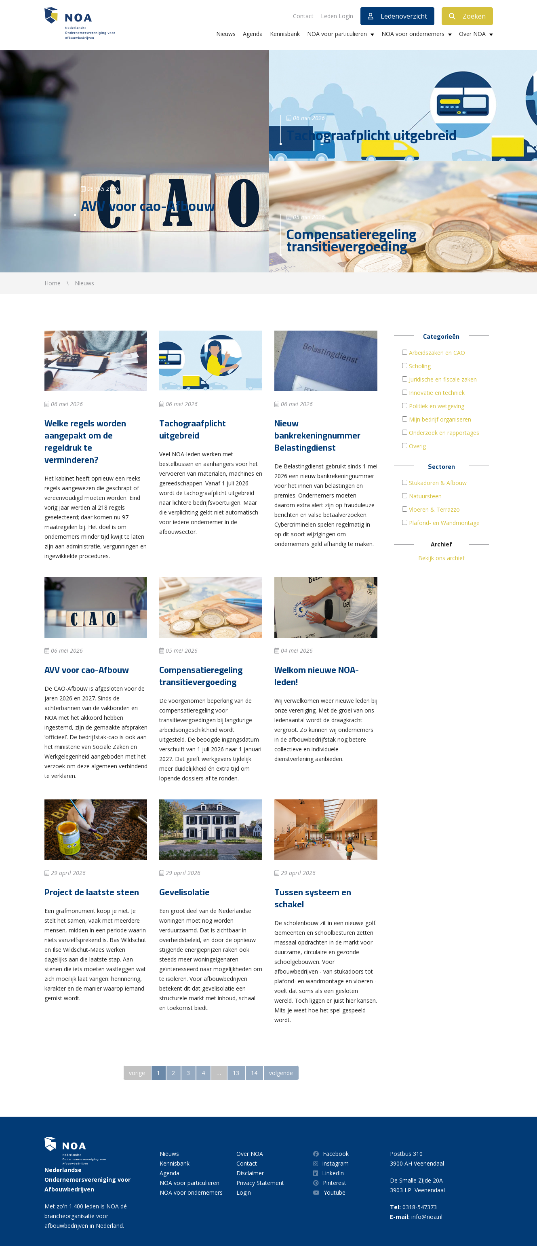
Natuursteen (425, 496)
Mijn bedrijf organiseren (440, 419)
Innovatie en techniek (437, 392)
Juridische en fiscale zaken (443, 379)
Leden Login (337, 16)
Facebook (331, 1153)
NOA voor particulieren (337, 34)
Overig (417, 446)
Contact (303, 16)
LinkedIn (328, 1173)
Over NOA (472, 34)
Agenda (253, 34)
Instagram (331, 1163)
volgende (281, 1073)
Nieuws (226, 34)
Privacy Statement (260, 1183)
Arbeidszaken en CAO (437, 352)
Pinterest (329, 1183)
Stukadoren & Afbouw (438, 483)
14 (254, 1073)
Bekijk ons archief (441, 558)
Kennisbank (285, 34)
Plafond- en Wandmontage (444, 523)
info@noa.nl (426, 1217)
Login (243, 1192)
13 (236, 1073)
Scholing (420, 366)
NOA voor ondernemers (412, 34)
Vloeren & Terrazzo (434, 509)
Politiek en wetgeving (436, 406)
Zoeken (467, 16)
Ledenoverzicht (397, 16)
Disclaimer (250, 1173)
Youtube (329, 1192)
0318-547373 (419, 1207)
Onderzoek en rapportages (444, 432)
